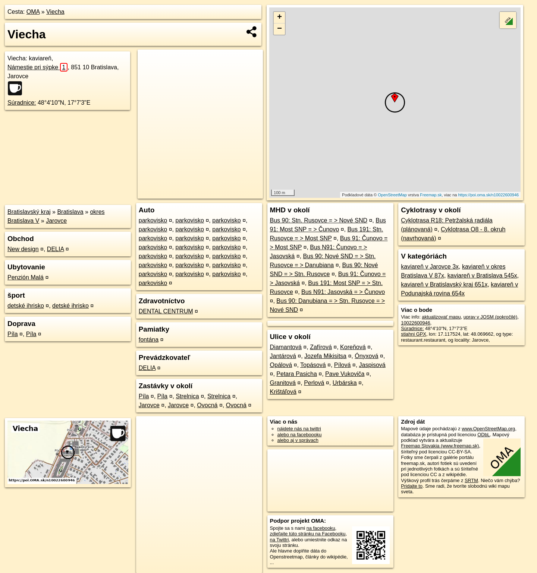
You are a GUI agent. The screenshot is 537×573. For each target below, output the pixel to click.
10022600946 (415, 323)
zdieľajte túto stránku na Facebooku (308, 533)
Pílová (342, 365)
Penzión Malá (25, 277)
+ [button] (279, 17)
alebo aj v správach (297, 440)
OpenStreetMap (392, 195)
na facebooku (321, 528)
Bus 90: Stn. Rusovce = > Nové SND (318, 220)
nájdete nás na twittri (299, 428)
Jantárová (283, 356)
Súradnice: (21, 102)
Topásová (313, 365)
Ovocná (207, 405)
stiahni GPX (413, 334)
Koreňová (353, 347)
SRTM (471, 480)
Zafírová (321, 347)
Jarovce (56, 221)
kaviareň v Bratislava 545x (482, 275)
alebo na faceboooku (299, 434)
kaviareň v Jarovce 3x (430, 266)
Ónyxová (366, 356)
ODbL (483, 434)
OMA (33, 12)
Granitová (283, 383)
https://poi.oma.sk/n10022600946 (488, 195)
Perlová (314, 383)
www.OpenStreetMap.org (488, 428)
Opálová (281, 365)
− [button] (279, 29)
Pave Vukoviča (344, 374)
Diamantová (286, 347)
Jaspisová (372, 365)
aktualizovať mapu (441, 317)
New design (23, 249)
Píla (12, 334)
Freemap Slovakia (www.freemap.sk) (440, 446)
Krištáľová (283, 392)
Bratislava (70, 212)
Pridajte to (412, 486)
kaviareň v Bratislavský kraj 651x (444, 284)
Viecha (55, 12)
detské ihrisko (25, 306)
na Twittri (279, 539)
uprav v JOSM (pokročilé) (490, 317)
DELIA (55, 249)
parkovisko (153, 220)
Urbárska (345, 383)
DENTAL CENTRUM (166, 311)
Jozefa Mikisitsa (325, 356)
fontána (148, 339)
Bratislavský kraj (29, 212)
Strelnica (187, 396)
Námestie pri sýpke (37, 67)
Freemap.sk (431, 195)
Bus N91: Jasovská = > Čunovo (343, 292)
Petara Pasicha (296, 374)
